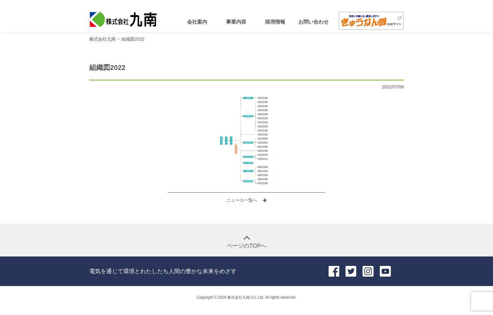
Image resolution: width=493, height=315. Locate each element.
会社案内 (197, 22)
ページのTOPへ (247, 246)
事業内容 (236, 22)
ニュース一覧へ (242, 200)
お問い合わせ (313, 22)
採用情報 (275, 22)
